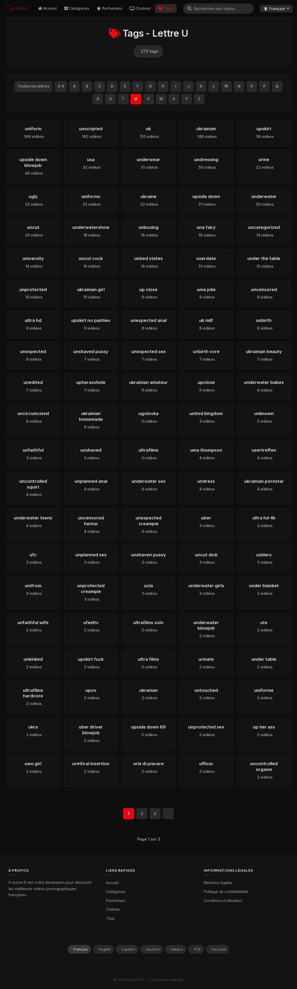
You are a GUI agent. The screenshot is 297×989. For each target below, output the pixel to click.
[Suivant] (168, 813)
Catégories (76, 8)
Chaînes (140, 8)
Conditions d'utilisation (223, 901)
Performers (109, 8)
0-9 (61, 86)
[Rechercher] (189, 8)
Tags (165, 8)
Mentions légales (218, 883)
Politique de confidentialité (226, 892)
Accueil (47, 8)
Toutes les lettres (33, 86)
